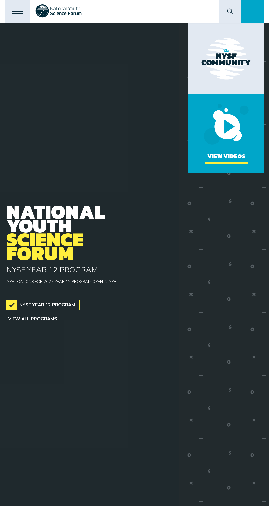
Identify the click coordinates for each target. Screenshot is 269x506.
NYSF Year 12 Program (47, 305)
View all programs (32, 319)
